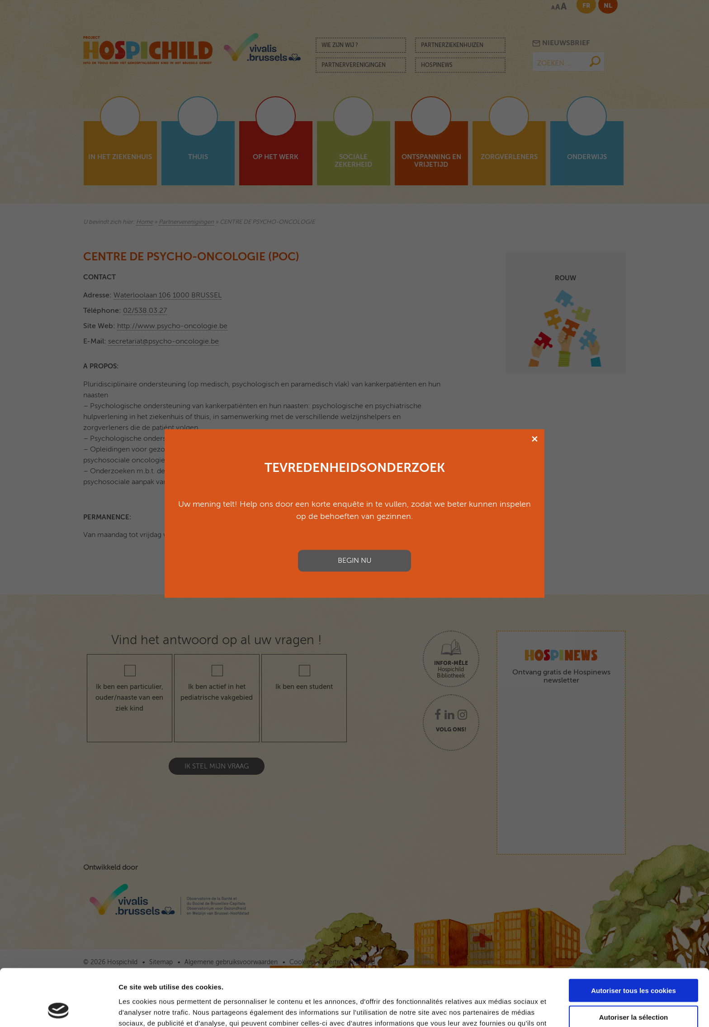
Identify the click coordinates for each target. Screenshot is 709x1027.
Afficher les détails (498, 1009)
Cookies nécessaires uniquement (633, 990)
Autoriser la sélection (633, 963)
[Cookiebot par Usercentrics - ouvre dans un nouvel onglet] (58, 1009)
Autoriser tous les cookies (633, 937)
